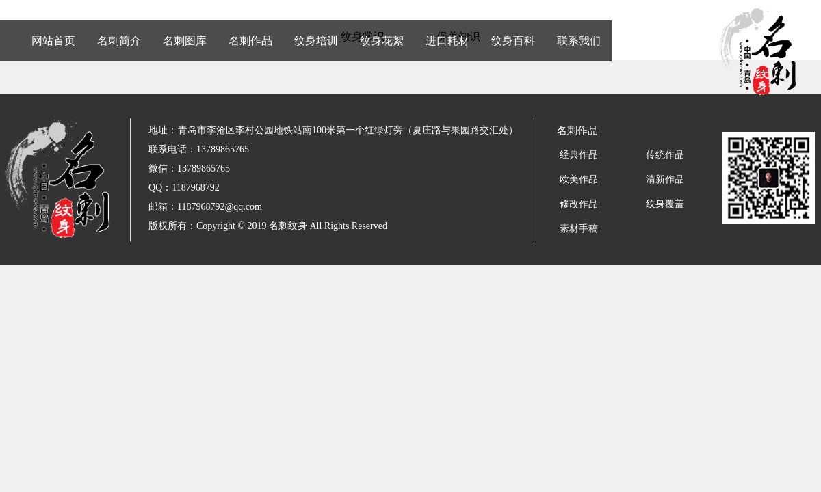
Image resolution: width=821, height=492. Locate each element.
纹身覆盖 (665, 204)
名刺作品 (250, 40)
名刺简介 (119, 40)
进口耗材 (447, 40)
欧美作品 (579, 179)
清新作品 (665, 179)
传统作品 (665, 155)
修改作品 (579, 204)
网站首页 (53, 40)
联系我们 (579, 40)
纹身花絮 (382, 40)
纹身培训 (316, 40)
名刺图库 (185, 40)
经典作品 (579, 155)
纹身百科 (513, 40)
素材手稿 (579, 228)
